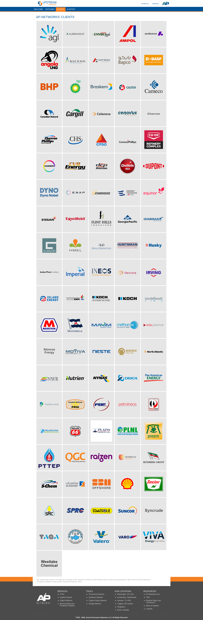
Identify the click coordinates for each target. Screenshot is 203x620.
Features (50, 9)
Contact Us (145, 3)
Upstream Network (96, 597)
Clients (60, 9)
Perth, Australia (123, 610)
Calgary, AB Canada (125, 604)
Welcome (38, 9)
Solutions (155, 3)
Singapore (121, 607)
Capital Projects (66, 597)
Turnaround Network (96, 594)
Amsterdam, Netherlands (126, 597)
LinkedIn (149, 609)
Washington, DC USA (125, 594)
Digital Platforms (66, 601)
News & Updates (152, 606)
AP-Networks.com (153, 594)
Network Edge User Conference (153, 602)
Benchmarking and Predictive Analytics (67, 605)
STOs (62, 594)
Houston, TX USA (124, 601)
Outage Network (95, 604)
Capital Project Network (98, 601)
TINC (148, 597)
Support (71, 9)
